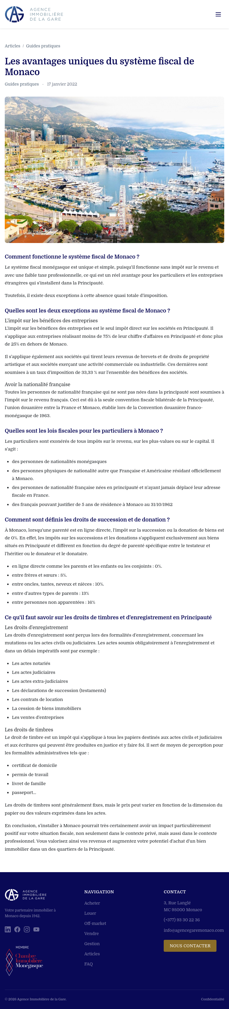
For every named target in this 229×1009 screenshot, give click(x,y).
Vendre (91, 933)
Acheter (92, 903)
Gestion (92, 943)
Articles (12, 46)
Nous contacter (190, 945)
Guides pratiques (43, 46)
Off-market (95, 923)
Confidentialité (212, 999)
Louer (90, 913)
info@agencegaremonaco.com (194, 930)
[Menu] (218, 14)
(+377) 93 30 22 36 (182, 919)
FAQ (88, 964)
